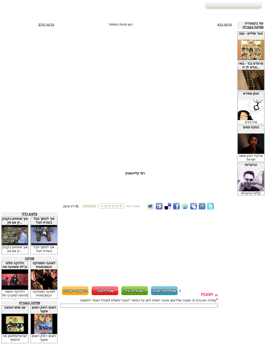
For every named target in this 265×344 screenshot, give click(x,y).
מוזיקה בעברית (253, 27)
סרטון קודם (46, 24)
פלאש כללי (29, 214)
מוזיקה (29, 258)
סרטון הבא (224, 24)
